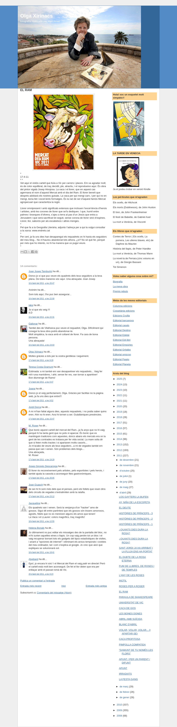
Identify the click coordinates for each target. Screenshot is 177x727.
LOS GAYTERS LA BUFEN (133, 496)
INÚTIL (123, 580)
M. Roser (34, 425)
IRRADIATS (125, 673)
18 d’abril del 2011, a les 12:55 (41, 521)
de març (124, 686)
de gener (125, 697)
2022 (120, 395)
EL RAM (123, 591)
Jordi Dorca (35, 407)
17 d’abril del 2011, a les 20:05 (41, 478)
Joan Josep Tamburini (40, 271)
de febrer (125, 692)
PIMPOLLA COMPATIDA (132, 644)
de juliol (124, 476)
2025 (120, 378)
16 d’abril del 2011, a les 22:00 (41, 299)
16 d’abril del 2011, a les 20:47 (41, 283)
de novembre (127, 465)
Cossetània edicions (124, 310)
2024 (120, 384)
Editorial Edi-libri (122, 340)
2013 (120, 444)
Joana (32, 388)
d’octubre (125, 470)
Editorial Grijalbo (122, 349)
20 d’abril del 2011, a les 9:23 (41, 574)
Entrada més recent (30, 585)
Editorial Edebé (121, 335)
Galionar (33, 323)
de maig (124, 487)
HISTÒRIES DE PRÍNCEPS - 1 (136, 524)
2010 (120, 704)
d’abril (123, 492)
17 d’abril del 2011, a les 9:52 (41, 401)
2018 (120, 417)
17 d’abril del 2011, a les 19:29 (41, 460)
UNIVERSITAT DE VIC (131, 602)
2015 (120, 433)
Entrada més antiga (96, 585)
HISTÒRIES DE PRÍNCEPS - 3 (136, 513)
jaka (31, 305)
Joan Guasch (36, 484)
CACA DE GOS (127, 608)
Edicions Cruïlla (121, 315)
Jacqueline (34, 503)
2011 (120, 455)
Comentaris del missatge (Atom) (54, 592)
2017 (120, 422)
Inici (63, 585)
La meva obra (120, 286)
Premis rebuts (120, 291)
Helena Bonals (37, 527)
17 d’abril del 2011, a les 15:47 (41, 419)
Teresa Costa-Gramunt (41, 366)
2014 (120, 439)
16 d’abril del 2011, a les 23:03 (41, 345)
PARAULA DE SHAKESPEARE (136, 597)
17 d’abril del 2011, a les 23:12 (41, 496)
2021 (120, 400)
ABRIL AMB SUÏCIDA (130, 619)
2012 (120, 450)
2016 (120, 428)
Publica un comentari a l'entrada (37, 580)
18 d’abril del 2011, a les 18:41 (41, 552)
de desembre (127, 459)
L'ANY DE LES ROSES (131, 575)
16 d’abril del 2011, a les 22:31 (41, 317)
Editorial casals (121, 325)
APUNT (123, 668)
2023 (120, 389)
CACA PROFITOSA (129, 639)
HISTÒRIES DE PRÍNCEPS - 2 (136, 518)
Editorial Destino (122, 330)
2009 (120, 710)
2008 (120, 715)
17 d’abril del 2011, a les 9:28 (41, 360)
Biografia (118, 281)
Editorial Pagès (121, 359)
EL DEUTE (125, 507)
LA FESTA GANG (128, 679)
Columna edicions (122, 305)
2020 (120, 406)
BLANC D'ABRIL (128, 624)
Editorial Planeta (122, 364)
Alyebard (33, 559)
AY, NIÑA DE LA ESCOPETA (134, 502)
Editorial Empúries (123, 344)
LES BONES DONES (130, 613)
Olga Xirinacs (36, 16)
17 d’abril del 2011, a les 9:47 (41, 382)
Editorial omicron (122, 354)
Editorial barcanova (123, 320)
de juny (124, 481)
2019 (120, 411)
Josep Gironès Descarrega (43, 466)
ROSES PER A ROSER (132, 586)
